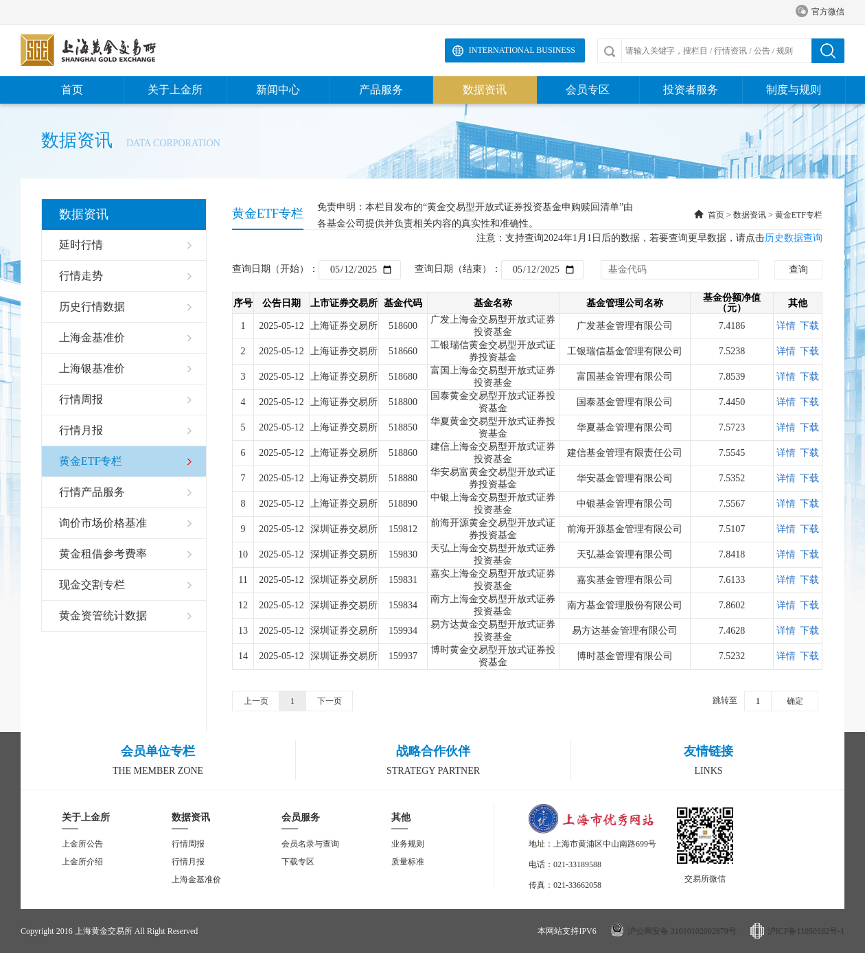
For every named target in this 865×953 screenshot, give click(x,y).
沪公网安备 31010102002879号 (682, 931)
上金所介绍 (82, 861)
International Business (522, 50)
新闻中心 (278, 89)
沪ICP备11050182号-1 (806, 931)
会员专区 (588, 89)
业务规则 (407, 844)
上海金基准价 (196, 879)
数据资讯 (485, 89)
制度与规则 (793, 89)
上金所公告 (82, 844)
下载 (809, 326)
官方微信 (820, 12)
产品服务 (381, 89)
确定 (795, 701)
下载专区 (297, 861)
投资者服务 (690, 89)
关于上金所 (175, 89)
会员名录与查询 (310, 844)
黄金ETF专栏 (798, 215)
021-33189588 (577, 864)
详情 (786, 326)
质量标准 (407, 861)
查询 (798, 269)
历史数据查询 (793, 238)
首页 (72, 89)
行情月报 (188, 861)
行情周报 (188, 844)
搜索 (827, 50)
